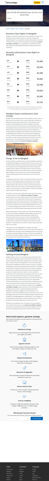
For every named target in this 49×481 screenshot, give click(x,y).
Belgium (21, 471)
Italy (20, 477)
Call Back (37, 2)
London (9, 477)
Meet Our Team (36, 477)
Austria (21, 469)
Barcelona (9, 473)
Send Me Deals (37, 418)
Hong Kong (10, 475)
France (21, 475)
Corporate (35, 475)
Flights (12, 29)
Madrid (8, 479)
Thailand (21, 29)
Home (7, 29)
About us (34, 479)
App (33, 473)
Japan (21, 479)
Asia (17, 29)
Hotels (34, 471)
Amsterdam (10, 469)
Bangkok (9, 471)
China (21, 473)
